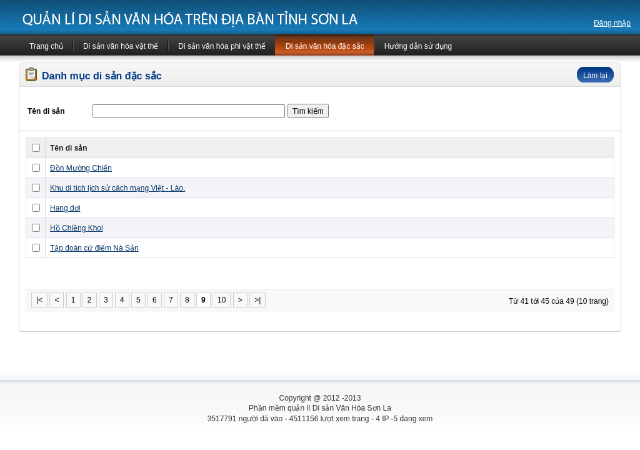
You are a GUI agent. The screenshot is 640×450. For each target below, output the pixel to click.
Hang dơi (65, 208)
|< (39, 300)
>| (257, 300)
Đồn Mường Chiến (81, 168)
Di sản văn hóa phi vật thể (222, 46)
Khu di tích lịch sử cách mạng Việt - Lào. (117, 188)
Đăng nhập (612, 23)
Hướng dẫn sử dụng (418, 46)
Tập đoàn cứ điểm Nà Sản (94, 248)
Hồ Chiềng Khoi (76, 228)
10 (222, 300)
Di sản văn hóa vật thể (120, 46)
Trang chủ (46, 46)
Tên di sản (69, 148)
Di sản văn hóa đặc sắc (325, 46)
